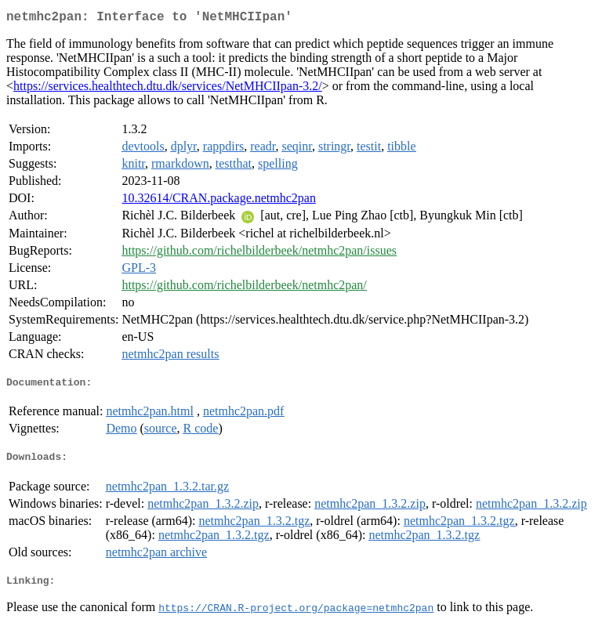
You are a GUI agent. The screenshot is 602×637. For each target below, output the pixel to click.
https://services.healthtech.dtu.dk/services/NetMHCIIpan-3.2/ (167, 89)
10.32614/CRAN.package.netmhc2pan (218, 201)
